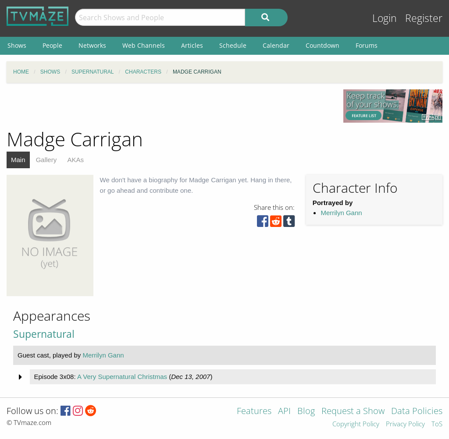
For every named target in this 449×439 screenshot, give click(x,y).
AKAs (75, 159)
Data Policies (416, 412)
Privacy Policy (405, 424)
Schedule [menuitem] (232, 45)
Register (423, 18)
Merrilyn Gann (341, 212)
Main (18, 159)
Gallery (46, 159)
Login (384, 18)
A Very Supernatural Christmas (122, 376)
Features (254, 412)
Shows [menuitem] (16, 45)
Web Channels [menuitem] (143, 45)
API (284, 412)
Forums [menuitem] (367, 45)
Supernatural (44, 334)
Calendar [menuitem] (276, 45)
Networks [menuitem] (92, 45)
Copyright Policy (355, 424)
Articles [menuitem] (192, 45)
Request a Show (353, 412)
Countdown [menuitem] (322, 45)
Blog (306, 412)
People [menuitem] (52, 45)
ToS (436, 424)
